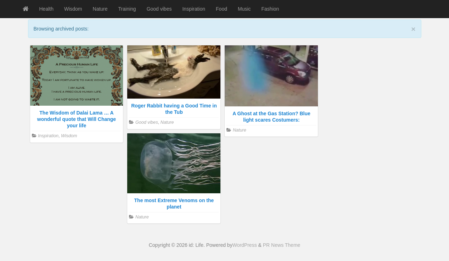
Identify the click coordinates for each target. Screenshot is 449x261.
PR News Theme (282, 245)
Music (244, 9)
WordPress (244, 245)
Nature (100, 9)
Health (46, 9)
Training (127, 9)
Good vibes (159, 9)
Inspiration (193, 9)
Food (221, 9)
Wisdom (73, 9)
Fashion (270, 9)
